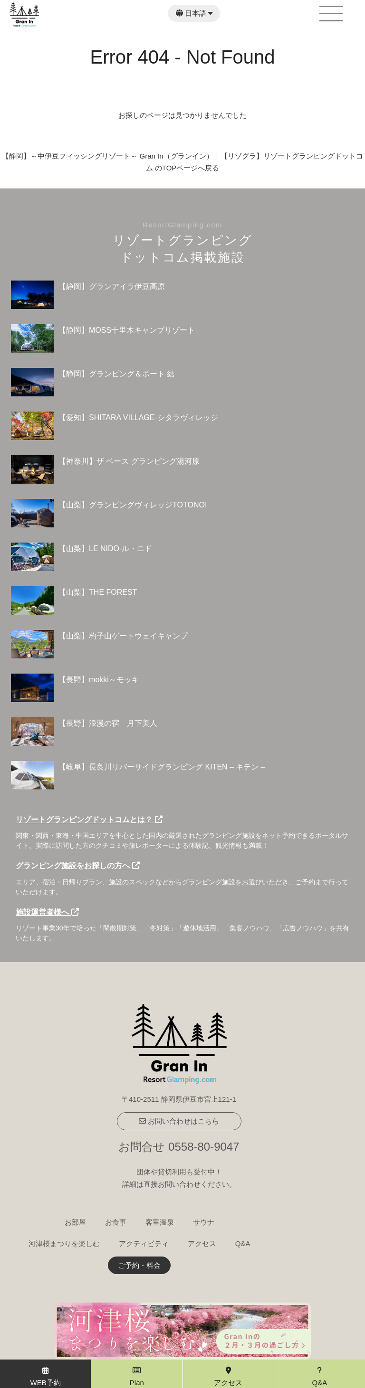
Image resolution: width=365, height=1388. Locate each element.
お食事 (115, 1222)
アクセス (202, 1243)
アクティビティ (144, 1243)
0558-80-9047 (203, 1146)
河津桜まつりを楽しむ (64, 1243)
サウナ (203, 1222)
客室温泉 (159, 1222)
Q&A (242, 1243)
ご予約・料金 (139, 1265)
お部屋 (75, 1222)
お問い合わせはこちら (179, 1121)
